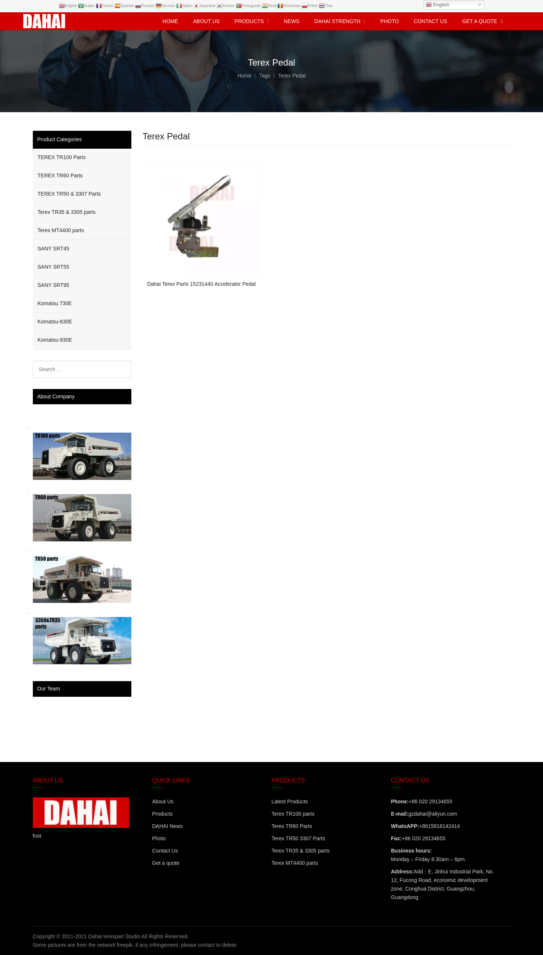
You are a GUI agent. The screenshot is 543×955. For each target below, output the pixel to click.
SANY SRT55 (53, 267)
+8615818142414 (439, 826)
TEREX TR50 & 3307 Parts (69, 194)
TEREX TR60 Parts (60, 175)
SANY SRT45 (53, 249)
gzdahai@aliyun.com (432, 814)
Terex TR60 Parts (292, 826)
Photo (159, 838)
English (437, 5)
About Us (163, 801)
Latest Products (290, 801)
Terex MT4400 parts (61, 230)
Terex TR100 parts (293, 814)
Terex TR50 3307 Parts (298, 838)
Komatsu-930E (55, 340)
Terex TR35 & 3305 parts (67, 212)
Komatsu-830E (55, 322)
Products (162, 814)
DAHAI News (167, 826)
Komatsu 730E (55, 303)
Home (170, 21)
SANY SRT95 (53, 285)
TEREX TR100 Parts (62, 157)
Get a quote (166, 863)
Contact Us (165, 851)
